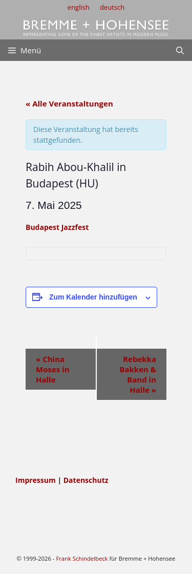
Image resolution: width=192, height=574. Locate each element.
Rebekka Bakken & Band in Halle (137, 374)
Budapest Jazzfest (57, 227)
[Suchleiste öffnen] (180, 50)
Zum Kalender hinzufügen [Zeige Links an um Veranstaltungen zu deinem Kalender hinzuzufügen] (93, 297)
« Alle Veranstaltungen (69, 103)
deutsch (112, 7)
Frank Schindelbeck (82, 558)
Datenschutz (86, 480)
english (79, 7)
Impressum (36, 480)
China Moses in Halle (53, 369)
